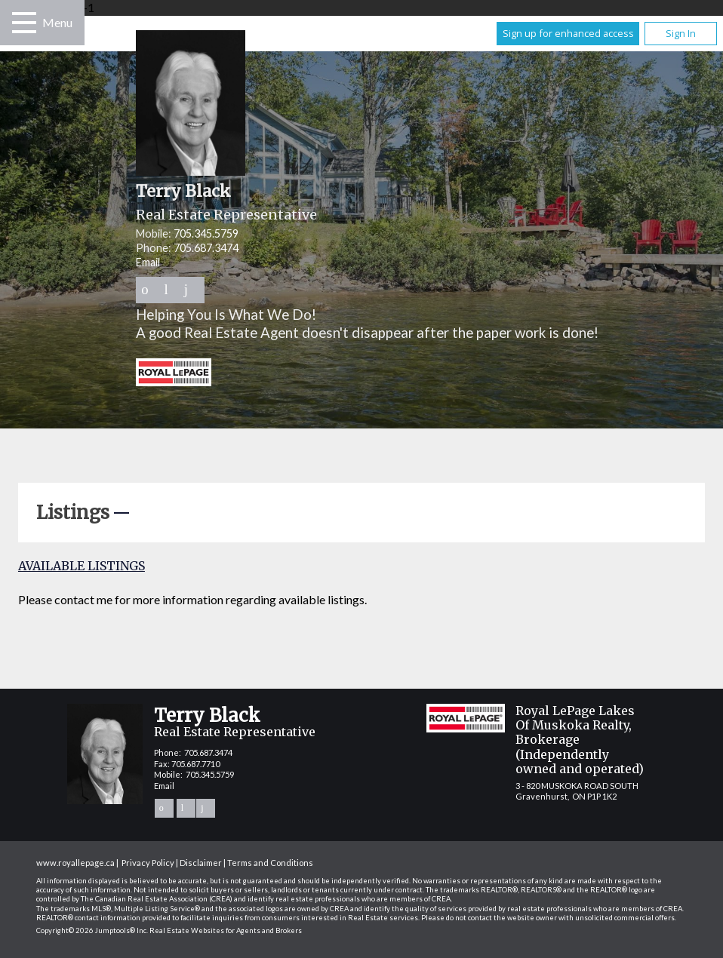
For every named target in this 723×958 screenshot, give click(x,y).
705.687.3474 (206, 247)
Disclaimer (201, 862)
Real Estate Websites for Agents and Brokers (225, 930)
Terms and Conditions (270, 862)
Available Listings (81, 565)
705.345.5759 (206, 233)
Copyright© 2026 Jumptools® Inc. (92, 930)
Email (148, 262)
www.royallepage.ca (75, 862)
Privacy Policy (148, 862)
